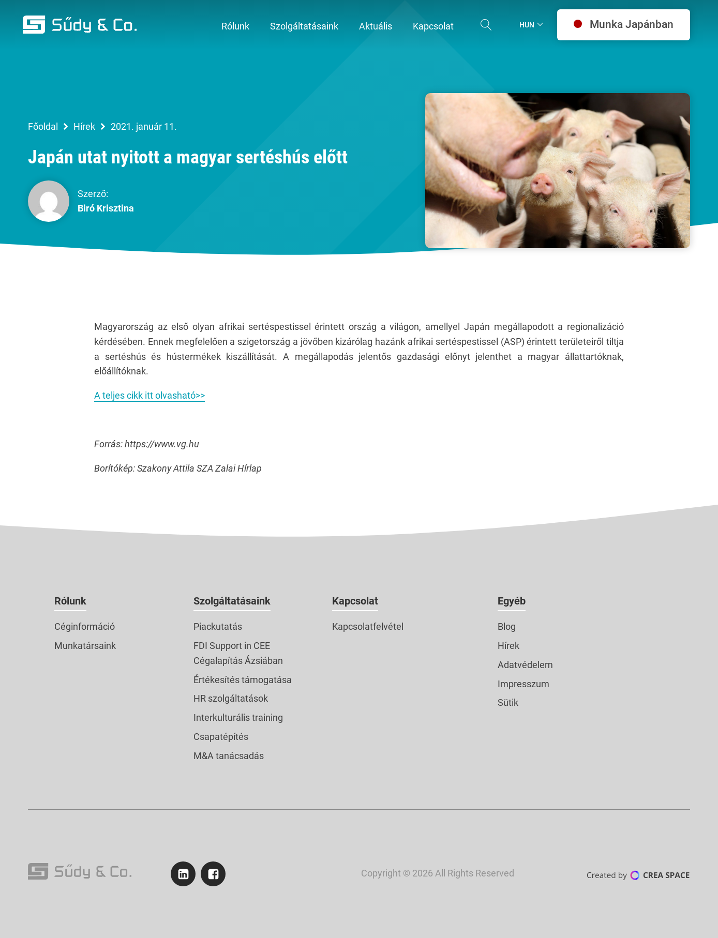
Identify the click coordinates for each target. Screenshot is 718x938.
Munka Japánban (624, 24)
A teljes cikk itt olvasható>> (149, 395)
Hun (526, 25)
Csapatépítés (220, 736)
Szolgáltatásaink (232, 601)
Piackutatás (217, 626)
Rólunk (70, 601)
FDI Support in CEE (231, 645)
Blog (507, 626)
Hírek (84, 126)
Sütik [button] (508, 702)
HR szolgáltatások (230, 698)
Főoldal (43, 126)
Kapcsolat (355, 601)
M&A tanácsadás (228, 755)
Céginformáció (84, 626)
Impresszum (523, 683)
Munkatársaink (85, 645)
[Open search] (486, 25)
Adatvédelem (525, 664)
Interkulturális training (238, 717)
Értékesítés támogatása (242, 679)
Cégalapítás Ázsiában (238, 660)
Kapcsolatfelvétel (367, 626)
